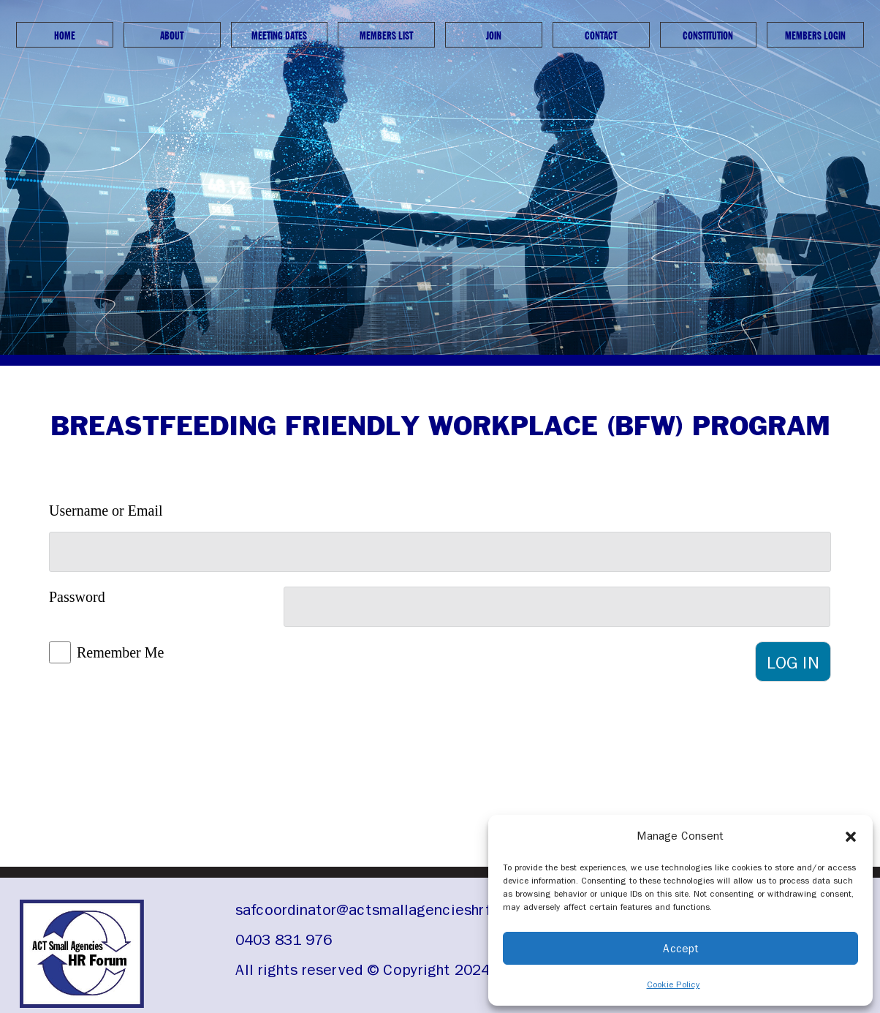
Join (493, 35)
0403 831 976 (283, 940)
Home (64, 35)
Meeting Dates (279, 35)
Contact (601, 35)
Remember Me (120, 652)
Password (77, 597)
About (171, 35)
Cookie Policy (673, 984)
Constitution (708, 35)
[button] (850, 836)
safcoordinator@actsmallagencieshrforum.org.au (404, 910)
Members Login (815, 35)
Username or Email (106, 510)
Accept (681, 948)
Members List (386, 35)
